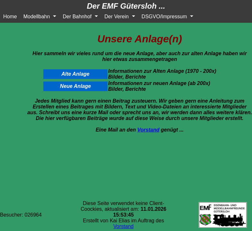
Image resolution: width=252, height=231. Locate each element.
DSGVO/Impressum (164, 16)
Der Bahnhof (77, 16)
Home (10, 16)
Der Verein (116, 16)
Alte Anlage (75, 74)
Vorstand (148, 130)
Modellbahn (36, 16)
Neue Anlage (75, 86)
